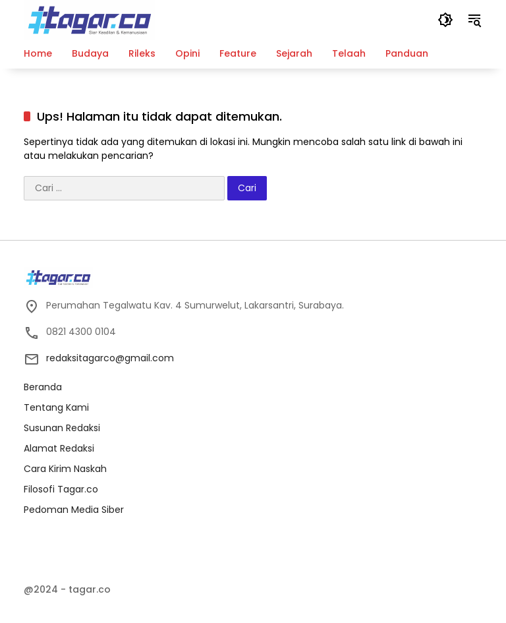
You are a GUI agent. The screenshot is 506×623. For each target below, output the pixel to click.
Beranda (43, 387)
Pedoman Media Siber (74, 509)
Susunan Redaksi (62, 427)
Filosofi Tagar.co (61, 489)
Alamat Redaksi (59, 448)
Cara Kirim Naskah (65, 468)
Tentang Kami (56, 407)
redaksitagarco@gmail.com (110, 358)
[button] (445, 20)
